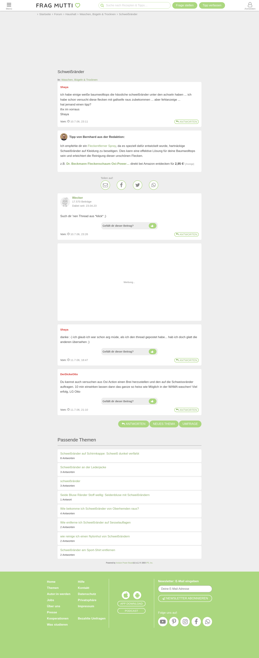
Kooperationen (58, 618)
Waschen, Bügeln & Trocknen (79, 79)
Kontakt (83, 588)
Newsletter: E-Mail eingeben (178, 581)
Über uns (53, 606)
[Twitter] (137, 185)
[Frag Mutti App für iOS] (126, 596)
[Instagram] (185, 622)
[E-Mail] (105, 185)
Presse (52, 612)
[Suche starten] (102, 5)
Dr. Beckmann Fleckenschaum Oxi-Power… (98, 163)
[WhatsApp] (153, 185)
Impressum (86, 606)
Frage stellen (185, 5)
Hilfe (81, 581)
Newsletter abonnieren (185, 598)
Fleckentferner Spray (102, 146)
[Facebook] (121, 185)
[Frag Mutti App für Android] (137, 596)
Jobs (50, 600)
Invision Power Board (124, 563)
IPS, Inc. (149, 563)
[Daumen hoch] (152, 225)
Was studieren (57, 624)
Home (51, 581)
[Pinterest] (174, 622)
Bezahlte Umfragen (92, 618)
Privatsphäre (87, 600)
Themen (53, 588)
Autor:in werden (58, 594)
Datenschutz (87, 594)
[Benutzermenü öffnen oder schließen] (250, 5)
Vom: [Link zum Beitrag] (63, 121)
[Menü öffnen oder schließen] (9, 5)
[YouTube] (162, 622)
